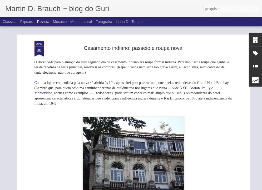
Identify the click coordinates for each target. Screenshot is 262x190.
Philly (206, 73)
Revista (43, 22)
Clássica (10, 22)
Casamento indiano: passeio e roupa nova (133, 34)
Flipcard (26, 22)
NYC (184, 73)
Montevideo (43, 79)
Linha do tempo (129, 22)
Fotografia (104, 22)
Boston (194, 73)
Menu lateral (81, 22)
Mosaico (60, 22)
